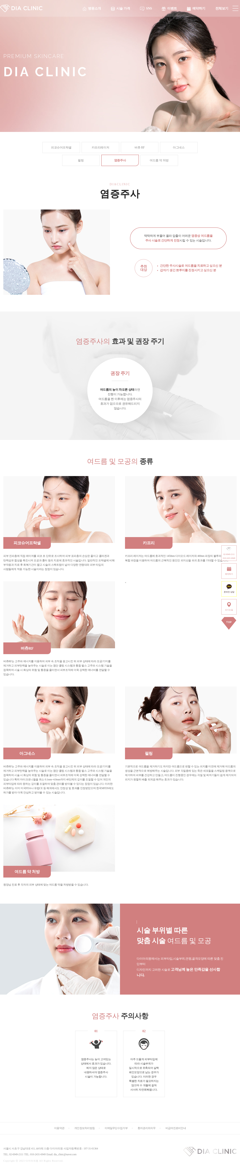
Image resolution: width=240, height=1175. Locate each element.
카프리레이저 (100, 147)
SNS (149, 8)
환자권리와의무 (147, 1128)
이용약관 (59, 1128)
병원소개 (94, 8)
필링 (81, 160)
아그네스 (178, 147)
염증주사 (120, 160)
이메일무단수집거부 (116, 1128)
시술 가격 (123, 8)
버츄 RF (139, 147)
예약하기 (198, 8)
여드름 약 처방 (159, 160)
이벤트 (172, 8)
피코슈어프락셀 (61, 147)
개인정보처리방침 (84, 1128)
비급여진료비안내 (176, 1128)
